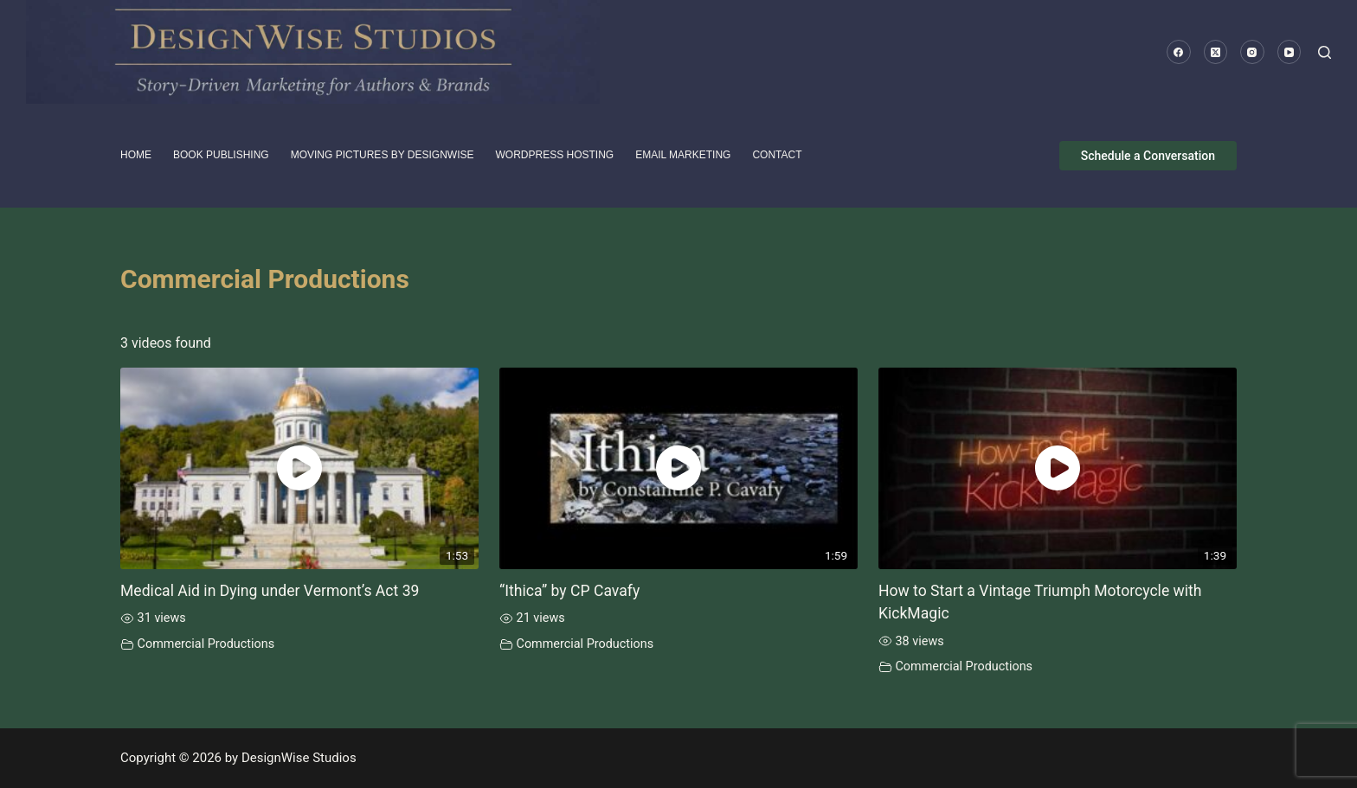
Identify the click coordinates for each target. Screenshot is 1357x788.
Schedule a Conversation (1148, 156)
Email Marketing (682, 155)
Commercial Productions (206, 644)
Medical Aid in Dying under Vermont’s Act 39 (269, 590)
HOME (135, 155)
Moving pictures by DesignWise (382, 155)
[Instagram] (1252, 52)
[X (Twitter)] (1216, 52)
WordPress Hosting (555, 155)
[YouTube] (1289, 52)
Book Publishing (221, 155)
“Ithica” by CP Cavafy (569, 590)
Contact (776, 155)
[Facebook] (1179, 52)
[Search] (1324, 52)
